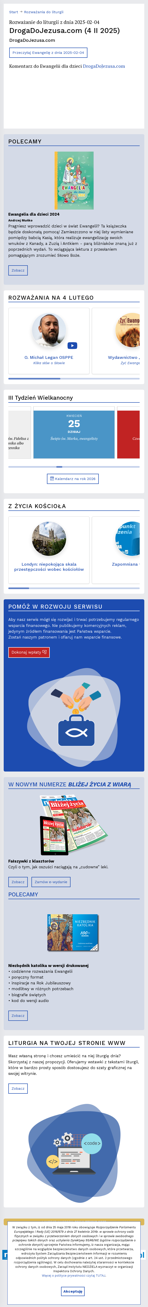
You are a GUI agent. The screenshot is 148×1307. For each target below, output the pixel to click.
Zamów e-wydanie (51, 882)
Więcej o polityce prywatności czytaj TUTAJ (73, 1275)
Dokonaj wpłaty (29, 652)
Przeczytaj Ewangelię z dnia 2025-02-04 (48, 52)
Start (13, 12)
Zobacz (18, 270)
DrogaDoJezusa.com (104, 66)
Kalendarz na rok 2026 (73, 479)
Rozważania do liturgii (43, 12)
